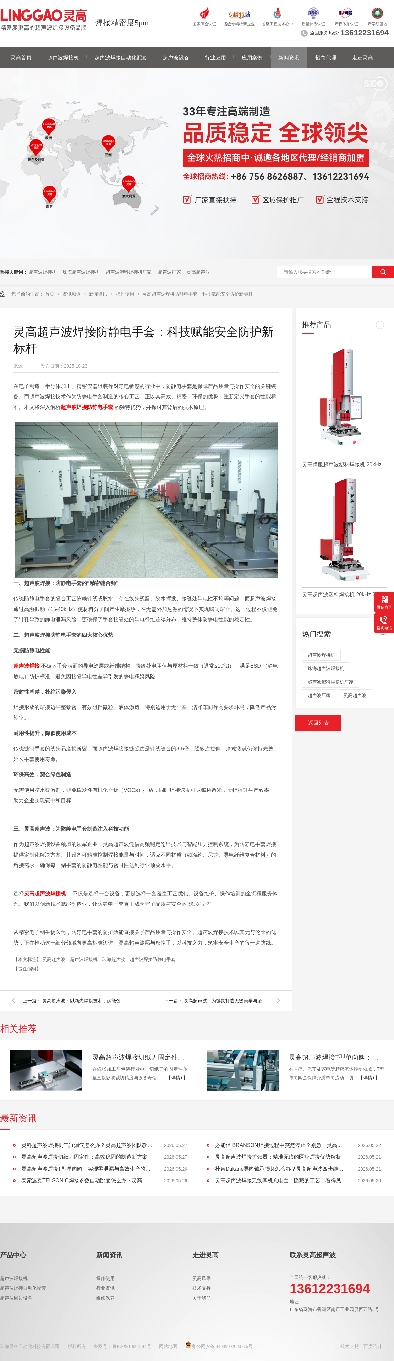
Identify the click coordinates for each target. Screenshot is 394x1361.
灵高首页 (21, 57)
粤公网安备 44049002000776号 (219, 1346)
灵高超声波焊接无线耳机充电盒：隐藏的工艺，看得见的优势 (280, 1180)
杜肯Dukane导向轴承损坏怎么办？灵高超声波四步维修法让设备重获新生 (280, 1168)
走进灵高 (362, 57)
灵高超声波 (198, 272)
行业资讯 (105, 1288)
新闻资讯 (288, 57)
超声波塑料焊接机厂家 (129, 272)
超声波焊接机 (63, 57)
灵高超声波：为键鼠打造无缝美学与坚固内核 (226, 1000)
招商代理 (325, 57)
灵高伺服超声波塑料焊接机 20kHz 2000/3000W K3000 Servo (344, 464)
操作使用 (126, 294)
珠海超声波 (114, 959)
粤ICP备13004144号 (131, 1346)
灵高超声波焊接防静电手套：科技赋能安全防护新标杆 (197, 294)
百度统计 (372, 1346)
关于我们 (201, 1298)
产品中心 (13, 1255)
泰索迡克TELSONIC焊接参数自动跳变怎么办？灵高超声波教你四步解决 (87, 1180)
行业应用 (215, 57)
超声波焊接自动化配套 (121, 57)
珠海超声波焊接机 (81, 272)
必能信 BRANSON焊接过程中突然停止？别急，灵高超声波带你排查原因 (280, 1145)
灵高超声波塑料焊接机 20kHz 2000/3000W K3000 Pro (344, 594)
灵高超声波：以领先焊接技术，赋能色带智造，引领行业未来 (85, 1000)
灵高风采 (201, 1278)
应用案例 (252, 57)
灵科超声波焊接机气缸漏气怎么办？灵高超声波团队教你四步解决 (87, 1145)
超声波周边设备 (16, 1298)
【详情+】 (176, 1077)
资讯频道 (72, 294)
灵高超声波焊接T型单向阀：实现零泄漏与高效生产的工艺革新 (336, 1057)
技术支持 (201, 1288)
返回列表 (318, 722)
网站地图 (168, 1346)
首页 (50, 294)
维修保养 (105, 1298)
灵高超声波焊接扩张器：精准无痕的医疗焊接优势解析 (278, 1157)
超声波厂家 (169, 272)
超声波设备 (176, 57)
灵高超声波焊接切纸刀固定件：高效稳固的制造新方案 (139, 1057)
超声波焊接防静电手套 (153, 959)
